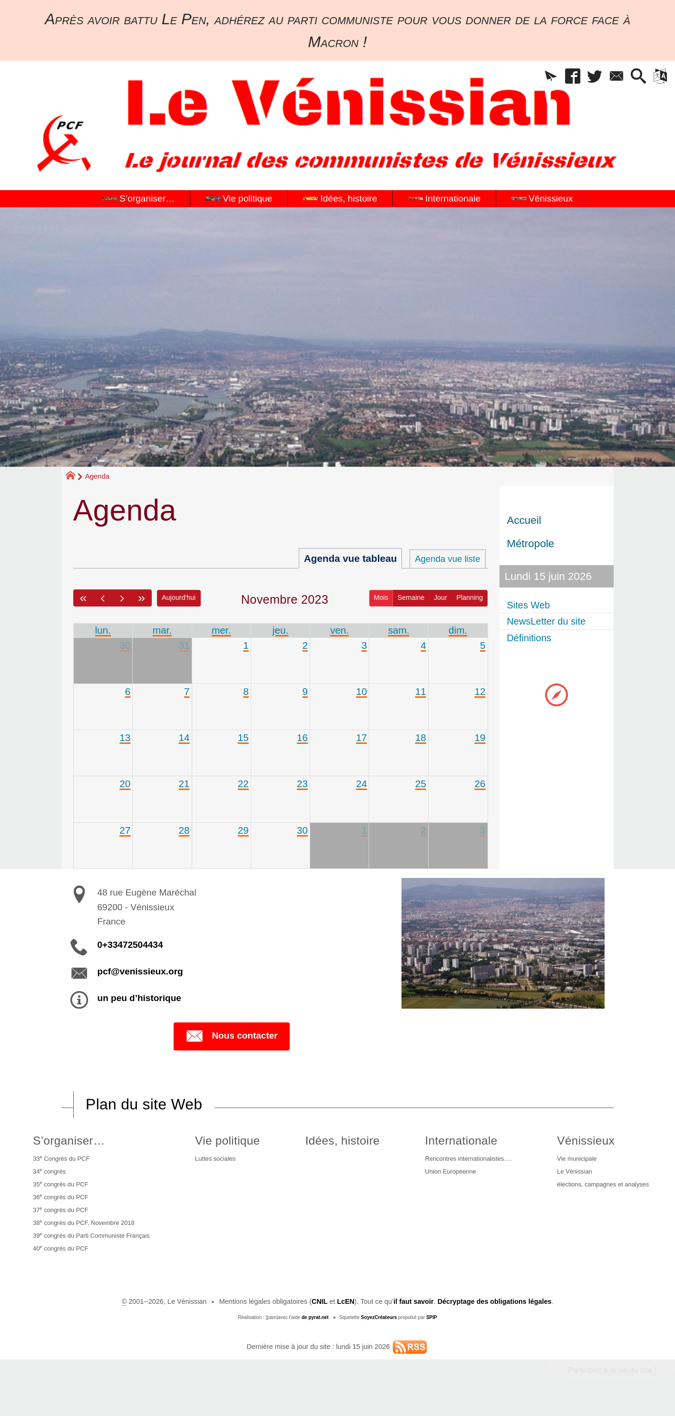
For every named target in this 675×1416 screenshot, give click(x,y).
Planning (469, 597)
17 (361, 737)
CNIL (319, 1313)
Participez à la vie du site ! (611, 1382)
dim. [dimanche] (458, 630)
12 (479, 691)
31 (183, 645)
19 (479, 737)
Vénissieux (579, 1141)
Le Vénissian (569, 1174)
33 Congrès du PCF (61, 1159)
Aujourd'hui (179, 597)
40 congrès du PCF (60, 1259)
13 (124, 737)
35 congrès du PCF (60, 1188)
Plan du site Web (144, 1104)
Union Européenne (442, 1174)
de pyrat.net (314, 1329)
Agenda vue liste (443, 558)
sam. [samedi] (399, 630)
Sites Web (531, 605)
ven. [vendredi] (339, 630)
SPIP (431, 1329)
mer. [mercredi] (221, 630)
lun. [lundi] (103, 630)
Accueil (524, 520)
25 (420, 784)
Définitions (532, 638)
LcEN (345, 1313)
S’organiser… (65, 1141)
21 (183, 784)
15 (243, 737)
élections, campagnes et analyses (601, 1188)
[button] (540, 78)
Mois (380, 597)
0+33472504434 (130, 945)
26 (479, 784)
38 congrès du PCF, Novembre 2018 (86, 1230)
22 (243, 784)
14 (183, 737)
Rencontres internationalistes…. (462, 1160)
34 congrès (47, 1173)
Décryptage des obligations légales (494, 1313)
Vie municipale (572, 1160)
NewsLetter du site (551, 621)
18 (420, 737)
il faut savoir (413, 1313)
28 (183, 830)
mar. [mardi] (162, 630)
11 (420, 691)
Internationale (450, 1141)
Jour (440, 597)
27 (124, 830)
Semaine (410, 597)
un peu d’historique (139, 998)
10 (361, 691)
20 (124, 784)
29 (243, 830)
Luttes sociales (221, 1160)
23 (302, 784)
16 (302, 737)
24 (361, 784)
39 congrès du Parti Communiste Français (94, 1245)
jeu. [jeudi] (281, 630)
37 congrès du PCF (60, 1216)
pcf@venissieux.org (140, 972)
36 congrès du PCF (60, 1202)
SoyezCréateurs (379, 1329)
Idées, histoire (339, 1141)
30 (124, 645)
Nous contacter (231, 1037)
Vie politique (231, 1141)
